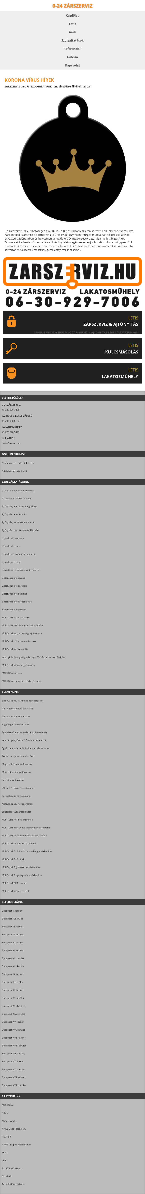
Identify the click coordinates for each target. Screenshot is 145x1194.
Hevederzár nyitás (11, 562)
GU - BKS (6, 1176)
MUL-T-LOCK (8, 1120)
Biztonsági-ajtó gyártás (14, 609)
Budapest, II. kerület (12, 918)
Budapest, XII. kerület (13, 998)
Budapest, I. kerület (12, 910)
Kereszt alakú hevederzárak (16, 795)
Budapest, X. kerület (12, 982)
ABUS (5, 1112)
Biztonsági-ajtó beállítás (14, 593)
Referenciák (73, 49)
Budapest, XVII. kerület (13, 1037)
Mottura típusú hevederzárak (17, 803)
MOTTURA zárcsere (12, 673)
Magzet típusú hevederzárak (17, 764)
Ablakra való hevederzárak (16, 716)
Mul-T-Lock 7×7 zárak (13, 859)
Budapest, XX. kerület (13, 1061)
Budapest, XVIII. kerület (14, 1045)
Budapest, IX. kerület (12, 974)
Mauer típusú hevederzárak (16, 772)
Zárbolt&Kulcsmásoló (13, 1184)
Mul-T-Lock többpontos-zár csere (19, 641)
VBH (4, 1160)
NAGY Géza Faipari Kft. (14, 1128)
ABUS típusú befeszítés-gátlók (17, 708)
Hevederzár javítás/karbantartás (19, 554)
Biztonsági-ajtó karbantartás (17, 601)
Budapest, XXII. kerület (13, 1077)
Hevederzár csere (11, 546)
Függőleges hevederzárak (15, 724)
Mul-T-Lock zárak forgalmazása (18, 665)
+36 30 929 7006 (10, 409)
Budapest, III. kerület (12, 926)
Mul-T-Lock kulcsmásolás (15, 649)
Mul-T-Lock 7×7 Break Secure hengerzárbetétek (27, 851)
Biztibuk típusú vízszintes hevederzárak (22, 700)
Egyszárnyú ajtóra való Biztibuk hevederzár (24, 732)
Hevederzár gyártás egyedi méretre (21, 569)
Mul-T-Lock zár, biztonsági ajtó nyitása (22, 633)
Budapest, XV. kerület (13, 1021)
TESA (4, 1152)
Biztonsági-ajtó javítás (13, 577)
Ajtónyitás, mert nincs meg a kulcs (20, 506)
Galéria (72, 57)
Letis (72, 24)
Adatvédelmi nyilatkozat (14, 470)
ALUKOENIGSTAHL (12, 1168)
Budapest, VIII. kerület (13, 966)
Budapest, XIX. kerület (13, 1053)
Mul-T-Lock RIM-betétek (14, 883)
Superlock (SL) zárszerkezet (16, 811)
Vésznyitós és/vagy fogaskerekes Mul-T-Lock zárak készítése (33, 657)
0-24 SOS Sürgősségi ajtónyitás (18, 490)
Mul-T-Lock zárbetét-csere (15, 617)
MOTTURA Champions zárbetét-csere (21, 681)
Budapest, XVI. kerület (13, 1029)
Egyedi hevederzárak (13, 780)
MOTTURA (7, 1105)
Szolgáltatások (72, 40)
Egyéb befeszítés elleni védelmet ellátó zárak (25, 748)
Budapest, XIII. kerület (13, 1006)
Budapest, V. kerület (12, 942)
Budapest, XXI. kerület (13, 1069)
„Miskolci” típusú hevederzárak (18, 788)
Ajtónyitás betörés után (14, 514)
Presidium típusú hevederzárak (18, 756)
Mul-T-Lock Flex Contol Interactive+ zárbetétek (26, 827)
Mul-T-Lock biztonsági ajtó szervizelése (22, 625)
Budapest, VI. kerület (12, 950)
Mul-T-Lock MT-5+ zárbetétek (17, 819)
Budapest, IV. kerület (12, 934)
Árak (72, 32)
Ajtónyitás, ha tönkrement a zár (18, 522)
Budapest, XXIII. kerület (14, 1085)
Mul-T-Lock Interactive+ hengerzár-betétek (24, 835)
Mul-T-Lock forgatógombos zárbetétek (22, 875)
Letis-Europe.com (11, 443)
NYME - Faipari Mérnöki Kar (16, 1144)
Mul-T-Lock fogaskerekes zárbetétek (21, 867)
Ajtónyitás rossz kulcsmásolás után (20, 530)
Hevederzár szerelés (13, 538)
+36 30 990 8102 (10, 421)
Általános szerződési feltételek (18, 463)
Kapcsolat (72, 65)
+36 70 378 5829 (10, 432)
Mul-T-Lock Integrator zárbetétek (19, 843)
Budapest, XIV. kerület (13, 1013)
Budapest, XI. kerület (12, 990)
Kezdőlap (72, 15)
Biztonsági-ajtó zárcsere (14, 585)
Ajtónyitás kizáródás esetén (16, 498)
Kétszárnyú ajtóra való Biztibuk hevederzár (24, 740)
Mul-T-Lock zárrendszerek (15, 891)
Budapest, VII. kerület (13, 958)
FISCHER (6, 1136)
